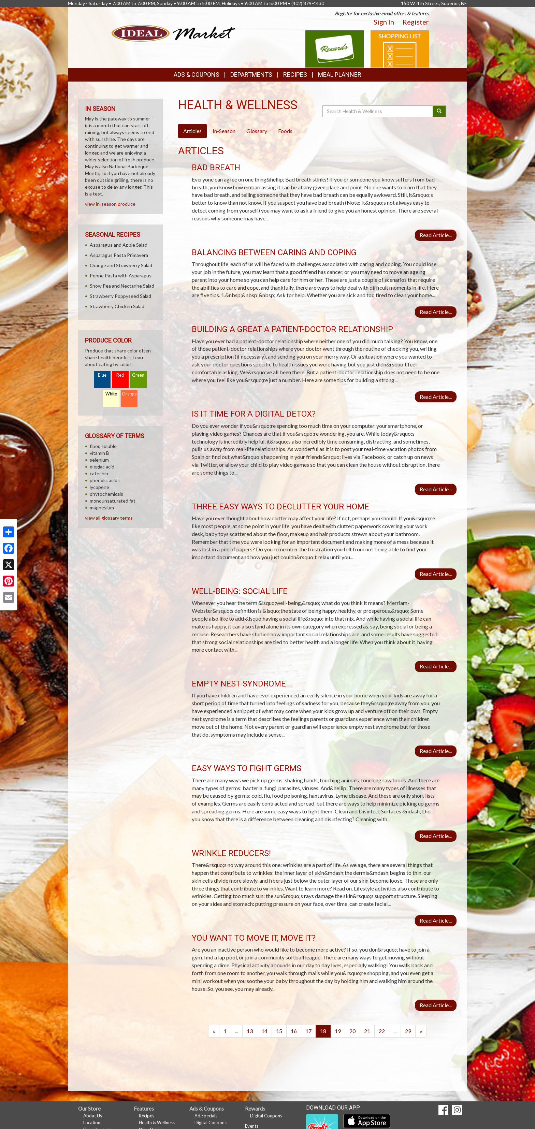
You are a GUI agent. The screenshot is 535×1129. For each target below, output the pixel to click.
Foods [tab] (285, 131)
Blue (102, 375)
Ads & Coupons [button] (196, 74)
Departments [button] (251, 74)
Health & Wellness (157, 1122)
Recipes (295, 74)
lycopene (99, 487)
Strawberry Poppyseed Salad (120, 296)
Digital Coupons (210, 1122)
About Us (92, 1115)
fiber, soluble (103, 446)
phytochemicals (106, 494)
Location (91, 1122)
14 (264, 1031)
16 (294, 1031)
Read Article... (436, 235)
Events (251, 1126)
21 (367, 1031)
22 (382, 1031)
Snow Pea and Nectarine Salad (122, 286)
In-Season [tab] (224, 131)
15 (279, 1031)
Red (120, 375)
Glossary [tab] (256, 131)
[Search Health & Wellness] (378, 111)
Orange (129, 393)
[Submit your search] (439, 111)
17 (308, 1031)
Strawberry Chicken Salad (117, 306)
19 (338, 1031)
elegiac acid (102, 466)
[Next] (421, 1031)
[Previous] (213, 1031)
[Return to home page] (173, 32)
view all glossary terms (109, 518)
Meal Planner (339, 74)
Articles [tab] (192, 131)
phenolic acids (105, 480)
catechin (99, 473)
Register (416, 22)
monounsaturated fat (112, 501)
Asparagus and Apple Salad (118, 245)
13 (250, 1031)
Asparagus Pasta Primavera (119, 255)
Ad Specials (205, 1115)
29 (408, 1031)
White (111, 393)
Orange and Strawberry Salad (121, 265)
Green (138, 375)
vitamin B (99, 453)
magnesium (102, 507)
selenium (99, 460)
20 (352, 1031)
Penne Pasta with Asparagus (120, 275)
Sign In (384, 22)
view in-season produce (110, 204)
